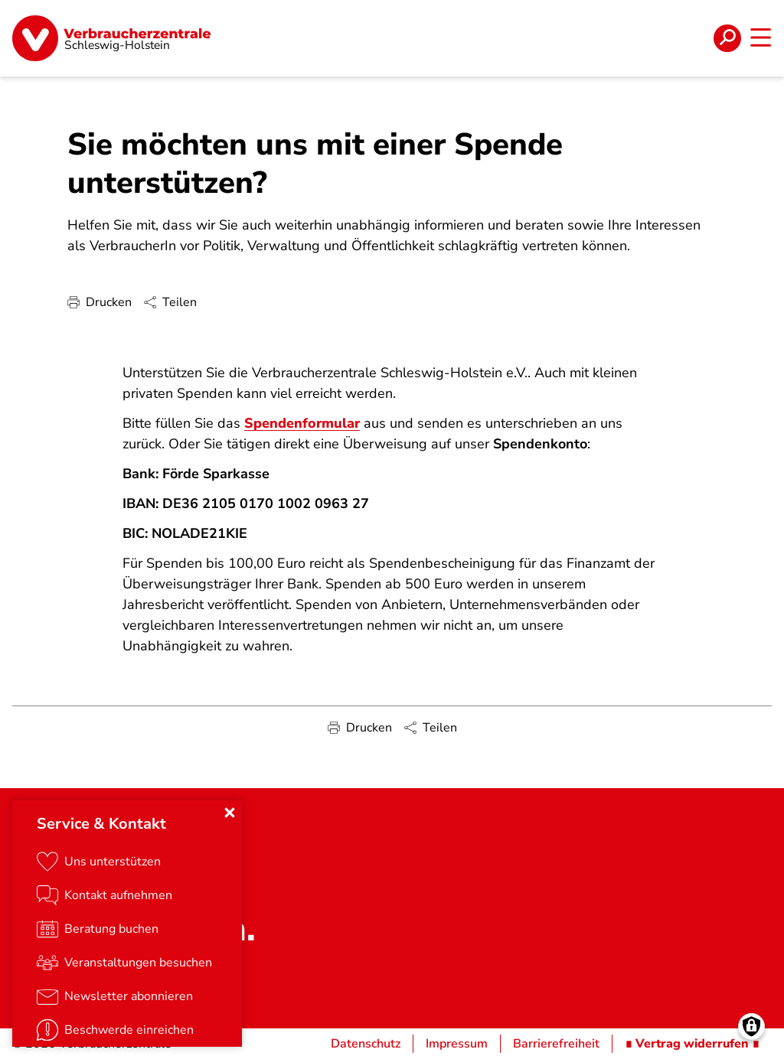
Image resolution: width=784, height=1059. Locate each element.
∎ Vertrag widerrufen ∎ (692, 1043)
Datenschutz (365, 1043)
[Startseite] (111, 38)
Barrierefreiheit (556, 1043)
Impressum (457, 1043)
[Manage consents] (751, 1026)
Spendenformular (302, 423)
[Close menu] (230, 812)
